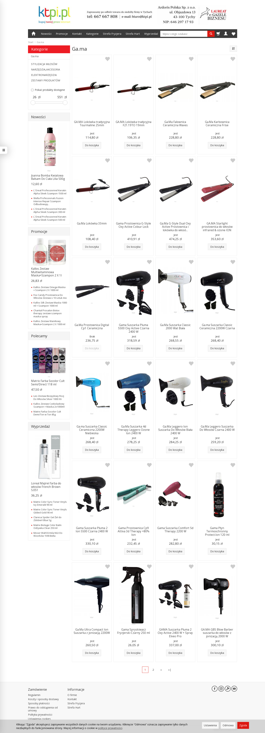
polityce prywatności (110, 728)
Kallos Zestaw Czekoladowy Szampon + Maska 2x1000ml (49, 405)
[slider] (33, 102)
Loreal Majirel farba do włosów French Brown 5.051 (46, 486)
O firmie (72, 695)
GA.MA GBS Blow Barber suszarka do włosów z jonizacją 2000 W (217, 633)
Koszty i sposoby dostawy (43, 699)
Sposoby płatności (39, 703)
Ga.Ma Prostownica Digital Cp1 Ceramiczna (92, 326)
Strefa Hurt (133, 33)
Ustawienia (210, 725)
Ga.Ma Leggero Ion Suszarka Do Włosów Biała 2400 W (175, 430)
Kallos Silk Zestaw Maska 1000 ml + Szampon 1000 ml (50, 304)
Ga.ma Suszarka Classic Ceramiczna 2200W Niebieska (92, 430)
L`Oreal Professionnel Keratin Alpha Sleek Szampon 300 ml (49, 210)
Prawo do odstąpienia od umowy (43, 709)
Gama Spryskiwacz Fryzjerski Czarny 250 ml (133, 631)
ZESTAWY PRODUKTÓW (45, 80)
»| (169, 669)
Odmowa (228, 725)
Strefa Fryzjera (112, 33)
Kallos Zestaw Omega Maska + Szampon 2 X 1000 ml (49, 288)
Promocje (62, 33)
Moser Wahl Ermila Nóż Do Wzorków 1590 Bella (47, 534)
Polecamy (39, 335)
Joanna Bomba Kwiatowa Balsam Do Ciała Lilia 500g (48, 177)
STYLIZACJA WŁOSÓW (44, 64)
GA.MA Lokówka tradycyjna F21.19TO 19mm (133, 123)
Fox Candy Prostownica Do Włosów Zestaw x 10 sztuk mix (50, 296)
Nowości (46, 33)
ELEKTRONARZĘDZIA (44, 75)
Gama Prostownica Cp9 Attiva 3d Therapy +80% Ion (133, 531)
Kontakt (77, 33)
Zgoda (243, 725)
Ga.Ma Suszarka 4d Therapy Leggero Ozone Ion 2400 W (133, 430)
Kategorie (92, 33)
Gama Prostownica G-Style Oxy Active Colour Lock (133, 225)
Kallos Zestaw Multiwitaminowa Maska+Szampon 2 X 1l (46, 272)
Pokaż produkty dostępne (48, 90)
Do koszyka (92, 145)
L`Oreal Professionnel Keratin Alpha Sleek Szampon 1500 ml (49, 192)
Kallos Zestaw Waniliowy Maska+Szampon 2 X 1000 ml (49, 322)
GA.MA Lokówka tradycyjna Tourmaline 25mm (92, 123)
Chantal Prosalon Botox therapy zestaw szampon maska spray (47, 313)
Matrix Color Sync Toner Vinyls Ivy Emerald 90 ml (50, 503)
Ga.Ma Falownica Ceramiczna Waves (175, 123)
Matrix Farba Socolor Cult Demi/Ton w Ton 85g (47, 413)
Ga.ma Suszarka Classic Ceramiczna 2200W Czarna (217, 326)
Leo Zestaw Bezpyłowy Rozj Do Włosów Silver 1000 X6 (48, 397)
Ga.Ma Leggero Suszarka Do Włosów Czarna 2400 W (217, 428)
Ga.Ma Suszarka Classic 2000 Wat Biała (175, 326)
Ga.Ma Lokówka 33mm (92, 223)
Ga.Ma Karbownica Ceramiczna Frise (217, 123)
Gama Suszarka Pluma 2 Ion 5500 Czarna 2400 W (92, 529)
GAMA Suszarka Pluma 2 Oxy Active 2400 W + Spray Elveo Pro (175, 633)
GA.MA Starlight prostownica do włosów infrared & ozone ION (217, 227)
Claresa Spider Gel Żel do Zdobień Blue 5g (47, 519)
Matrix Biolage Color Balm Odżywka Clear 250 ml (47, 526)
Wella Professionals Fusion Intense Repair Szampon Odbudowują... (48, 201)
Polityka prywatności (40, 714)
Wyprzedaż (151, 33)
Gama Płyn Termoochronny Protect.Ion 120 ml (217, 531)
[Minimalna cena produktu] (34, 97)
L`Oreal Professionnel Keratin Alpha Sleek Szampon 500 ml (49, 218)
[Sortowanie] (233, 49)
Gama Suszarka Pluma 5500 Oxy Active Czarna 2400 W (133, 328)
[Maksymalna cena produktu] (60, 97)
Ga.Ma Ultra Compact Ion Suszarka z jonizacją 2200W (92, 631)
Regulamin (34, 695)
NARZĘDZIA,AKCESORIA (45, 69)
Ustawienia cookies (39, 718)
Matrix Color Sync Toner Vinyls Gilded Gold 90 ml (50, 511)
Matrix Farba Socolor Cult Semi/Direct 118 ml (48, 382)
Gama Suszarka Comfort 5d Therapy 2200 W (175, 529)
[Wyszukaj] (211, 34)
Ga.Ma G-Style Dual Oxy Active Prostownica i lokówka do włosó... (175, 227)
